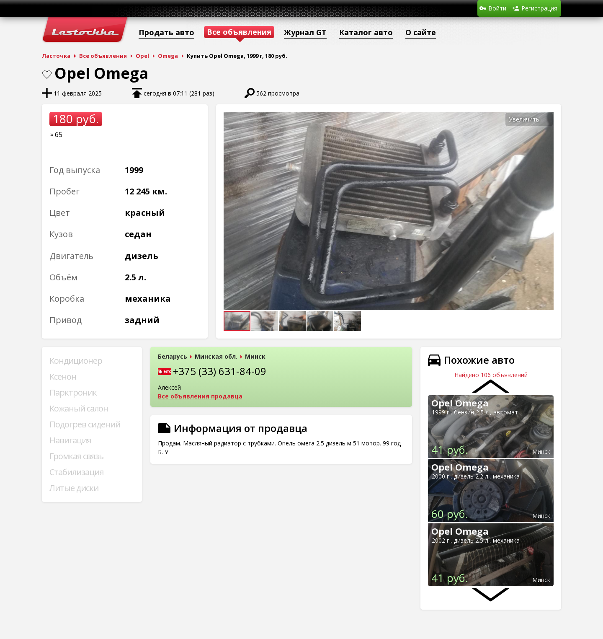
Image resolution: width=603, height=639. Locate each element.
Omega (168, 56)
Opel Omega (460, 402)
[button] (546, 119)
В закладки (47, 75)
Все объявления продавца (200, 396)
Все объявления (103, 56)
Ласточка (56, 56)
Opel (142, 56)
